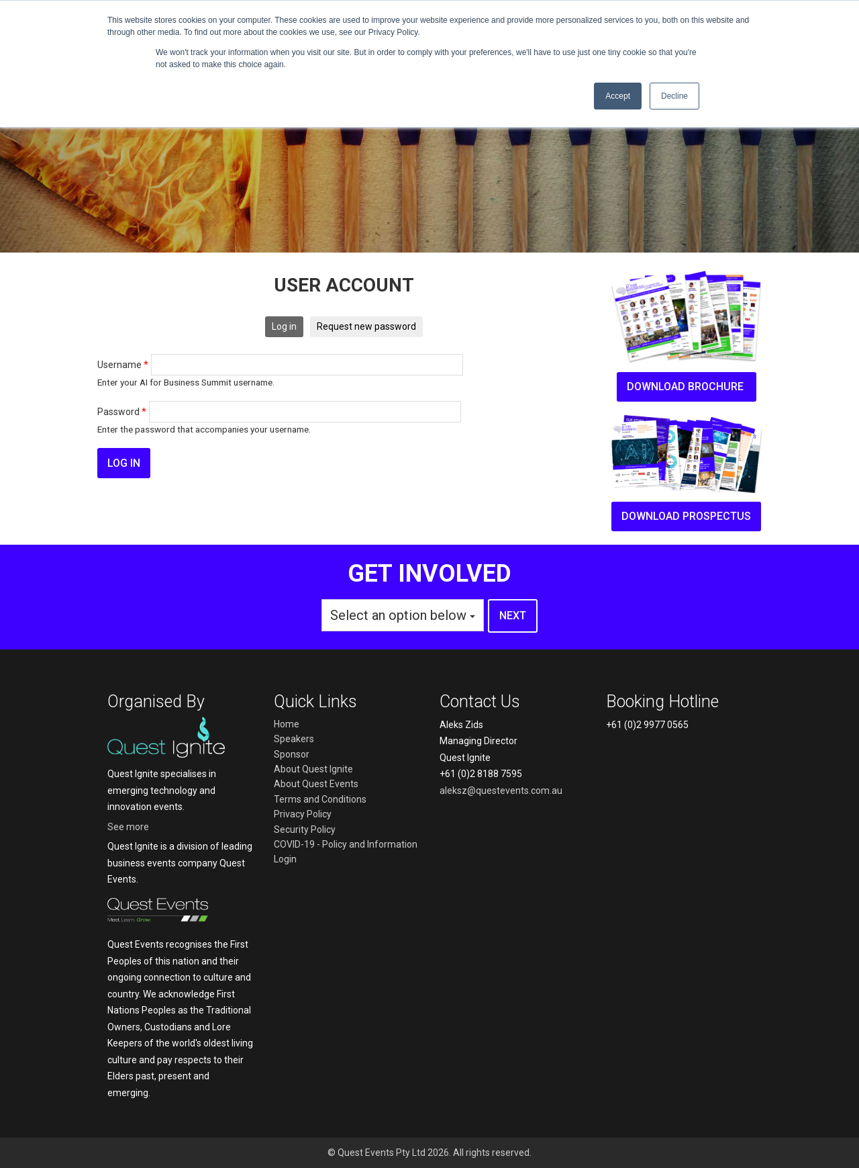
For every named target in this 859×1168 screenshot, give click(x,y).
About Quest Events (316, 783)
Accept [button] (617, 96)
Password (121, 411)
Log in (284, 326)
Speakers (294, 738)
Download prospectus (686, 516)
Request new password (366, 326)
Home (286, 724)
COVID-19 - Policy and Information (345, 844)
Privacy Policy (303, 814)
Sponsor (291, 754)
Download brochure (686, 386)
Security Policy (305, 829)
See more (128, 826)
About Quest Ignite (313, 769)
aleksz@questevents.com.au (501, 790)
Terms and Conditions (320, 799)
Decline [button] (674, 96)
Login (285, 859)
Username (122, 364)
